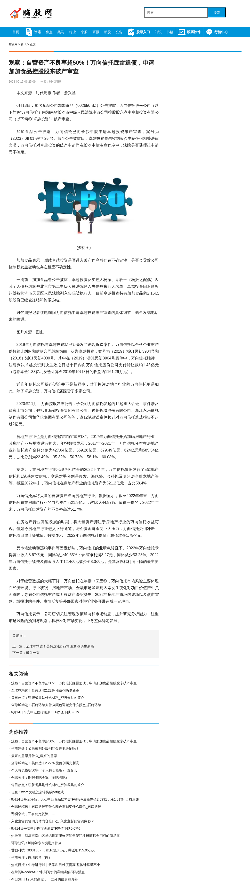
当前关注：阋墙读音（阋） (31, 857)
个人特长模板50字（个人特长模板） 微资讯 (44, 770)
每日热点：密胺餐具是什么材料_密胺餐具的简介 (47, 698)
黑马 (60, 32)
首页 (15, 32)
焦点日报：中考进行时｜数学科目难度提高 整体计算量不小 (55, 865)
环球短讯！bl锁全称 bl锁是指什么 (36, 843)
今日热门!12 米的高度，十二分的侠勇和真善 (44, 879)
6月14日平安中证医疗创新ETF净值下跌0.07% (46, 712)
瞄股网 (13, 44)
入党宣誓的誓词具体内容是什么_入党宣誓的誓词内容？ (53, 821)
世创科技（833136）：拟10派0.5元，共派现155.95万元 (53, 850)
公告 (119, 32)
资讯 (33, 32)
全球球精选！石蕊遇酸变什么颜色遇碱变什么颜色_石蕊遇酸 (56, 705)
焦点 (49, 32)
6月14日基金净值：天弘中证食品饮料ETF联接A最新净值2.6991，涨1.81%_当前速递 (75, 799)
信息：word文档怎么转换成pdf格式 (37, 792)
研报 (95, 32)
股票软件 (189, 32)
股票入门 (138, 32)
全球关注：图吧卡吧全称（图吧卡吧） (40, 777)
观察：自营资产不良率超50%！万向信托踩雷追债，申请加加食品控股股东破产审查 (74, 683)
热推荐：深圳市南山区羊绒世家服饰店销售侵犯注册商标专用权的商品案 (65, 836)
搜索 (217, 13)
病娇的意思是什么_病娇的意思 (34, 756)
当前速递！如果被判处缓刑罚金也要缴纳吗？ (45, 748)
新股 (107, 32)
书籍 (169, 32)
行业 (72, 32)
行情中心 (216, 32)
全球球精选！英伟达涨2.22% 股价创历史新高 (60, 646)
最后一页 (33, 652)
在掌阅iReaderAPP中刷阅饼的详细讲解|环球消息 (48, 872)
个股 (84, 32)
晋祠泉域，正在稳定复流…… (33, 814)
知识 (158, 32)
